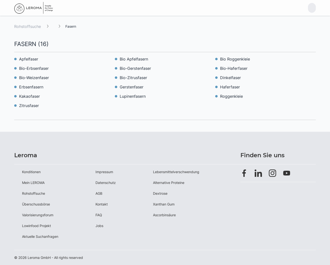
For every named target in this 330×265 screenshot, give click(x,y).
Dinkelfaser (230, 77)
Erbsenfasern (31, 86)
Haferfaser (230, 86)
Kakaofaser (29, 96)
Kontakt (101, 204)
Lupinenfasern (133, 96)
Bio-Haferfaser (234, 68)
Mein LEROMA (33, 183)
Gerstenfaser (131, 86)
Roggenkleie (231, 96)
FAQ (98, 215)
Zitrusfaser (29, 105)
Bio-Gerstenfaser (135, 68)
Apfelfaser (28, 59)
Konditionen (31, 172)
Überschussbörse (36, 204)
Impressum (104, 172)
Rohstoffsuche (27, 26)
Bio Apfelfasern (134, 59)
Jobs (99, 226)
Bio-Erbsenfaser (34, 68)
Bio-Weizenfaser (34, 77)
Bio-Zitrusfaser (133, 77)
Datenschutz (105, 183)
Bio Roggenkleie (235, 59)
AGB (98, 193)
